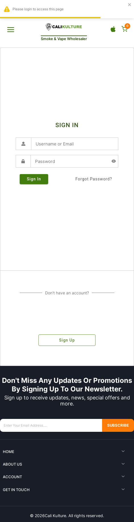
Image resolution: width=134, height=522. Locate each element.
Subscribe (118, 425)
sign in (34, 179)
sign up (67, 340)
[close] (130, 5)
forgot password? (93, 179)
